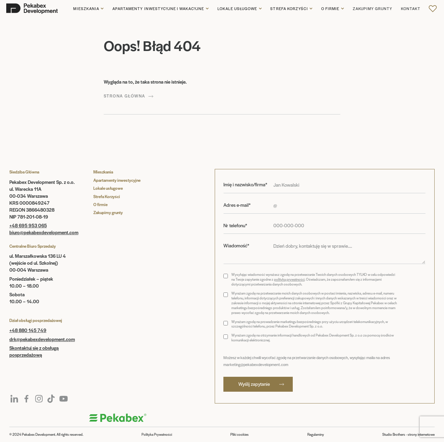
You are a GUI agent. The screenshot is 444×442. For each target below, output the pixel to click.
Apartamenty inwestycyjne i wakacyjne (158, 8)
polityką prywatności (289, 279)
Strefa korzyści (289, 8)
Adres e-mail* (236, 205)
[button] (88, 8)
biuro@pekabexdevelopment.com (43, 232)
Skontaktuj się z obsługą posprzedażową (34, 351)
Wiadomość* (236, 246)
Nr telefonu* (235, 225)
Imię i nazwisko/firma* (245, 184)
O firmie (330, 8)
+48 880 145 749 (27, 330)
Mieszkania (86, 8)
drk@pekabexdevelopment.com (42, 339)
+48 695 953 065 (28, 225)
